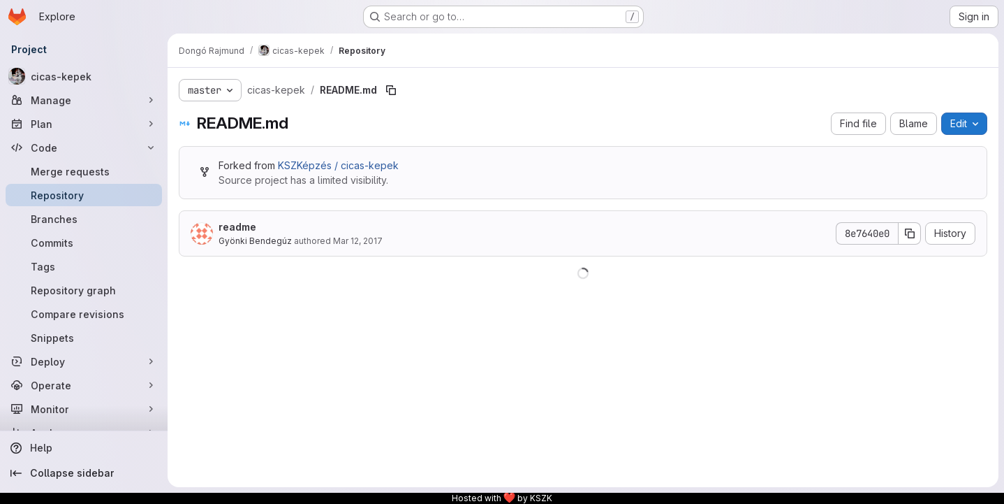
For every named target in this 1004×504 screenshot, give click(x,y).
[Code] (84, 147)
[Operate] (84, 385)
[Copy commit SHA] (910, 233)
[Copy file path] (391, 90)
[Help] (84, 448)
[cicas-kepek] (84, 76)
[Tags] (84, 266)
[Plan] (84, 124)
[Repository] (84, 195)
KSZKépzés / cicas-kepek (338, 165)
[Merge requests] (84, 171)
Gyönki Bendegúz (255, 241)
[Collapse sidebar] (84, 473)
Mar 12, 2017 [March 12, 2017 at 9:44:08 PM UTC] (358, 241)
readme (237, 227)
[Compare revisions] (84, 314)
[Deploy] (84, 361)
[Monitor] (84, 409)
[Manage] (84, 100)
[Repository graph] (84, 290)
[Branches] (84, 219)
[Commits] (84, 242)
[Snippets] (84, 337)
